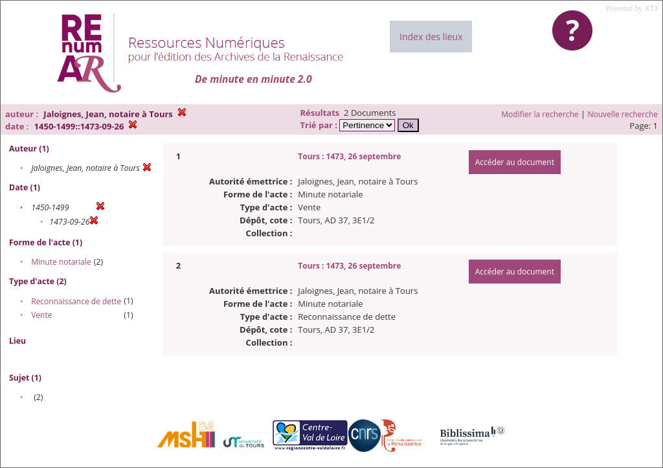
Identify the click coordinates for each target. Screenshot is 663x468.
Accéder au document (514, 162)
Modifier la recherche (539, 114)
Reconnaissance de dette (76, 301)
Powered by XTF (632, 8)
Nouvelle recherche (623, 114)
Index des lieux (430, 36)
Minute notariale (61, 261)
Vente (41, 314)
